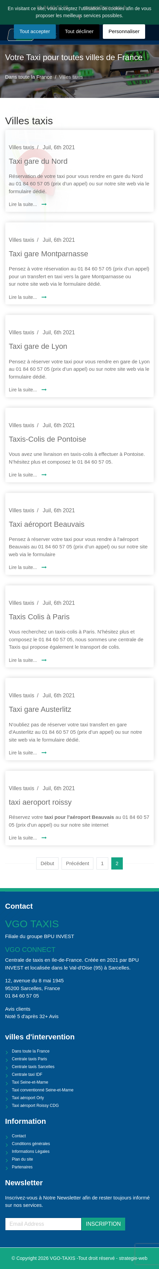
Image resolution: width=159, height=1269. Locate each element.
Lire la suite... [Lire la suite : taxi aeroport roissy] (23, 837)
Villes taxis (21, 147)
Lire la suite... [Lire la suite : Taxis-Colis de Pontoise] (23, 474)
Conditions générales (31, 1143)
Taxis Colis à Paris (39, 617)
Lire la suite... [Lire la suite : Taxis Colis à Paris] (23, 660)
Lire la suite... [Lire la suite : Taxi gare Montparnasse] (23, 297)
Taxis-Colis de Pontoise (47, 439)
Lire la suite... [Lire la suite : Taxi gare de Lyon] (23, 389)
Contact (19, 1136)
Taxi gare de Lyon (38, 346)
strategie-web (133, 1258)
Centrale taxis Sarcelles (33, 1066)
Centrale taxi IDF (27, 1074)
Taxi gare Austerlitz (40, 709)
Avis (54, 1016)
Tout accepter (35, 31)
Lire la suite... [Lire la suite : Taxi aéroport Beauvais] (23, 567)
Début (47, 863)
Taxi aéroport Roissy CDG (35, 1105)
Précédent (77, 863)
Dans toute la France (30, 1051)
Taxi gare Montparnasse (48, 254)
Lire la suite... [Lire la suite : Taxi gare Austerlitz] (23, 752)
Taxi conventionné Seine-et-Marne (42, 1090)
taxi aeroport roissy (40, 802)
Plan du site (22, 1159)
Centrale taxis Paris (29, 1059)
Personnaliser (124, 31)
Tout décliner (79, 31)
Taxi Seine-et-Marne (30, 1082)
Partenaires (22, 1167)
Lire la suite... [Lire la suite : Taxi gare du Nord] (23, 204)
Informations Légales (30, 1151)
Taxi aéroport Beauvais (47, 524)
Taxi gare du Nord (38, 161)
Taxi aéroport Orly (28, 1097)
